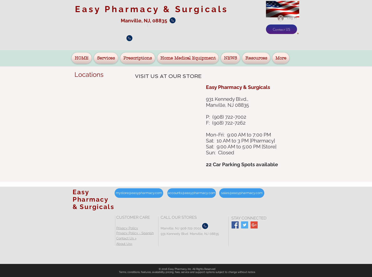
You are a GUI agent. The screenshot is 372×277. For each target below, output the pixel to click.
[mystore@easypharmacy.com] (139, 193)
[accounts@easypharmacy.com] (191, 193)
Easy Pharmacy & (151, 9)
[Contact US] (281, 29)
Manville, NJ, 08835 (144, 21)
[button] (106, 58)
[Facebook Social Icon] (235, 224)
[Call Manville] (173, 20)
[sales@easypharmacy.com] (241, 193)
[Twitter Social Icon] (244, 224)
